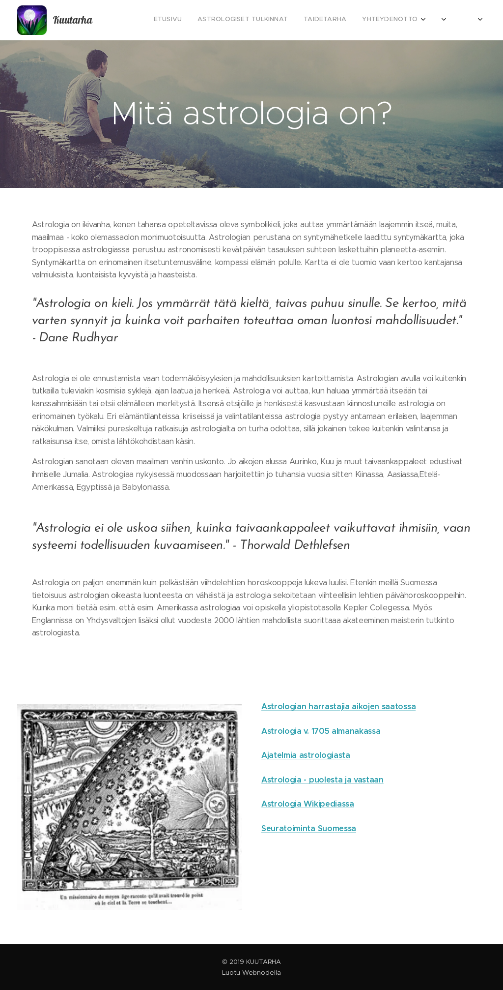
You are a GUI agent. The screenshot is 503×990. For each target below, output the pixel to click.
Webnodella (261, 972)
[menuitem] (373, 20)
